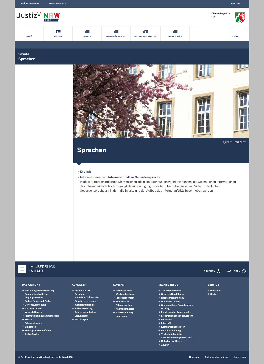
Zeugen (165, 344)
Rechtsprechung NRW (172, 297)
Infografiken (167, 323)
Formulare (166, 319)
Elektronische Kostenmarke (176, 312)
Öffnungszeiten (124, 305)
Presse (87, 36)
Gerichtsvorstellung (35, 304)
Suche (235, 36)
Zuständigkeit (82, 319)
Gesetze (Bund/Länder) (173, 294)
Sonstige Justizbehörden (38, 330)
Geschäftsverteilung (85, 301)
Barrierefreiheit (57, 4)
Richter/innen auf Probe (38, 301)
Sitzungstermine (33, 323)
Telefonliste (122, 301)
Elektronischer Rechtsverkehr (177, 315)
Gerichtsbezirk (82, 290)
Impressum (121, 316)
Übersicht (215, 290)
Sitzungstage (82, 315)
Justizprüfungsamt (116, 36)
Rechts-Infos (168, 284)
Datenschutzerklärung (217, 357)
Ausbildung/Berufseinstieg (39, 290)
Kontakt (235, 4)
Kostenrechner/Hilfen (173, 326)
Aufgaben (79, 284)
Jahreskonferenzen (171, 290)
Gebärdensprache (29, 4)
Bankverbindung (124, 312)
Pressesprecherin (125, 297)
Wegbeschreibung (125, 294)
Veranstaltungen (33, 312)
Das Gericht (31, 284)
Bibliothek (30, 326)
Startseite (23, 53)
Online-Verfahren (170, 301)
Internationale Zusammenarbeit (42, 315)
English (58, 36)
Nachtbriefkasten (125, 308)
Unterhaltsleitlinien (171, 341)
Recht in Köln (175, 36)
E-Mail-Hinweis (124, 290)
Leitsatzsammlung (171, 330)
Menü (29, 36)
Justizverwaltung (84, 308)
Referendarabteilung (145, 36)
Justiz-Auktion (32, 334)
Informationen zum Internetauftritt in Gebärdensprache (120, 177)
